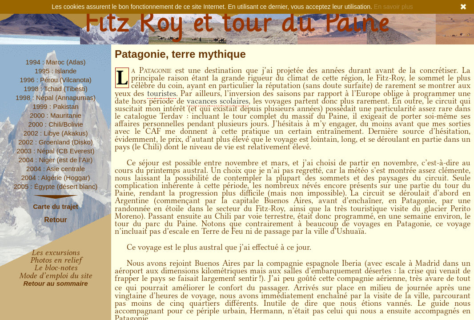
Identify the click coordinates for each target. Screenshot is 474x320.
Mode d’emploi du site (55, 275)
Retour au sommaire (55, 283)
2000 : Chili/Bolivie (55, 124)
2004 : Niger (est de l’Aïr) (56, 160)
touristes (161, 93)
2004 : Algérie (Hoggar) (55, 177)
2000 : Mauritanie (55, 115)
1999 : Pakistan (55, 106)
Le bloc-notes (55, 267)
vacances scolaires (218, 101)
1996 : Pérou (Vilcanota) (56, 80)
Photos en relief (55, 260)
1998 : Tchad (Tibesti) (55, 88)
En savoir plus (393, 6)
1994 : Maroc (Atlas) (55, 62)
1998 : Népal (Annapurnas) (56, 97)
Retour (55, 220)
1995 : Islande (55, 71)
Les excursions (56, 252)
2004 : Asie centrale (55, 168)
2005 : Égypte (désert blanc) (55, 186)
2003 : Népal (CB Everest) (55, 151)
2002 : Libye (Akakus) (55, 133)
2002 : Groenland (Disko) (55, 142)
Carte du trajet (55, 206)
